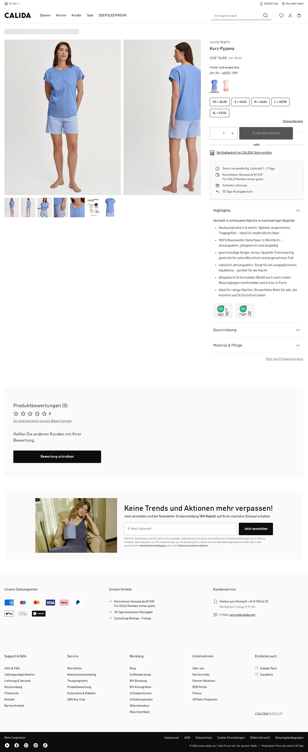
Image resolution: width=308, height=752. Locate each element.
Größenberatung (140, 674)
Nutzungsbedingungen (289, 737)
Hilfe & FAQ (12, 668)
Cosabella (266, 674)
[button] (256, 121)
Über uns (198, 668)
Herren (61, 15)
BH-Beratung (138, 680)
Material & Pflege (227, 345)
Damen (45, 15)
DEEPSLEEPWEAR (113, 15)
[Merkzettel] (281, 15)
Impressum (171, 737)
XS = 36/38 (220, 102)
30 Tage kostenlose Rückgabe (133, 612)
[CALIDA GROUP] (279, 720)
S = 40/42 (240, 102)
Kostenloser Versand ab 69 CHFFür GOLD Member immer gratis (134, 604)
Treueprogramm (77, 680)
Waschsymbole (140, 712)
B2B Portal (199, 687)
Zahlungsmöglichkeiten (19, 674)
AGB (187, 737)
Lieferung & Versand (17, 680)
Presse (197, 693)
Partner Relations (203, 680)
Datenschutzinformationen (193, 546)
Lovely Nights (220, 42)
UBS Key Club (76, 699)
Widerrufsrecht (260, 737)
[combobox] (235, 15)
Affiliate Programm (204, 699)
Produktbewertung (79, 687)
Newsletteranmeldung (81, 674)
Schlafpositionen (140, 693)
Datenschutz (204, 737)
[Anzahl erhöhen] (232, 133)
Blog (133, 668)
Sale (90, 15)
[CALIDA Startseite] (17, 15)
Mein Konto (74, 668)
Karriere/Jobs (201, 674)
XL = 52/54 (219, 113)
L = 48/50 (280, 102)
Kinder (77, 15)
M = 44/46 (260, 102)
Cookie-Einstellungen (231, 737)
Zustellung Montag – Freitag (132, 618)
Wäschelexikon (139, 705)
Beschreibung (224, 330)
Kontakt (9, 699)
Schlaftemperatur (141, 699)
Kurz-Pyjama (222, 48)
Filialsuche (11, 693)
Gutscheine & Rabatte (81, 693)
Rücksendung (13, 687)
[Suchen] (265, 15)
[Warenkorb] (299, 15)
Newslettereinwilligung (153, 546)
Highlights (221, 211)
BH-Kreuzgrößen (140, 687)
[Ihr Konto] (290, 15)
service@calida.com (242, 614)
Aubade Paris (268, 668)
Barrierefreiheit (14, 705)
